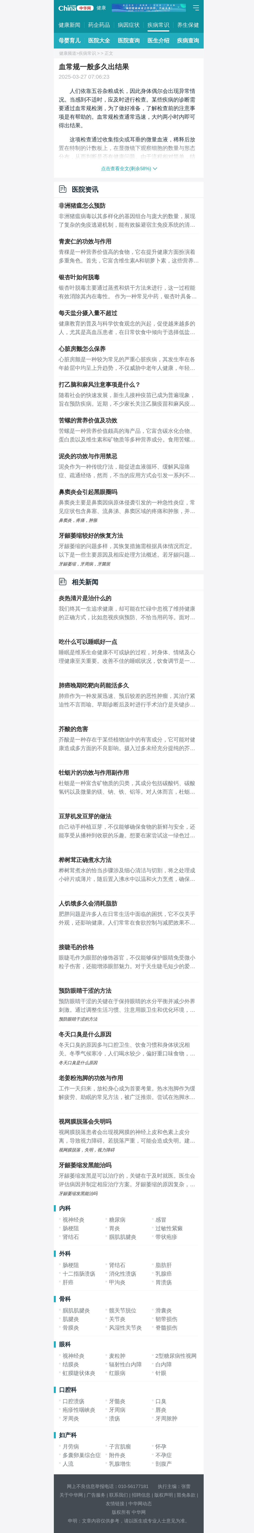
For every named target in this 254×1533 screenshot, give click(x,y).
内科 (65, 1208)
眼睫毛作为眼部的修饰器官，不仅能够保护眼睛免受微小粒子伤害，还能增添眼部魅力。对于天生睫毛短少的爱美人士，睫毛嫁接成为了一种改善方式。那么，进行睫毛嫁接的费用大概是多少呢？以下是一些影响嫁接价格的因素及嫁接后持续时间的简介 (127, 963)
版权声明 (163, 1495)
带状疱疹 (166, 1237)
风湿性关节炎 (125, 1328)
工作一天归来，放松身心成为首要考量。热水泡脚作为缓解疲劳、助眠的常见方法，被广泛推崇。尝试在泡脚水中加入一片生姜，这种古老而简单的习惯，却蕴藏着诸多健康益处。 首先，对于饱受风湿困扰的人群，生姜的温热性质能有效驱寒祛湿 (128, 1094)
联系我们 (118, 1495)
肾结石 (71, 1237)
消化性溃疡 (122, 1274)
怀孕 (160, 1447)
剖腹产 (163, 1464)
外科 (65, 1253)
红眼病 (117, 1373)
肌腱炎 (71, 1319)
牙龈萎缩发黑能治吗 (85, 1165)
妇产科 (68, 1435)
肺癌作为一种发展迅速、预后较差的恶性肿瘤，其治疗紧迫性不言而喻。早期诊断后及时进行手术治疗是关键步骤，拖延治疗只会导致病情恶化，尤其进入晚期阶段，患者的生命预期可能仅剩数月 (127, 701)
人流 (68, 1464)
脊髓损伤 (166, 1328)
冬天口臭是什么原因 (85, 1034)
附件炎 (117, 1455)
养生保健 (188, 25)
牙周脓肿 (166, 1418)
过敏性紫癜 (169, 1228)
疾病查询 (188, 41)
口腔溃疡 (73, 1401)
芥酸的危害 (73, 729)
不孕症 (163, 1455)
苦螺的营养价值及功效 (88, 420)
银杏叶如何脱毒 (79, 277)
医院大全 (99, 41)
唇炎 (160, 1410)
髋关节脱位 (122, 1310)
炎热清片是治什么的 (85, 598)
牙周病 (117, 1410)
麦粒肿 (117, 1356)
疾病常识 (158, 25)
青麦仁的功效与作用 (85, 241)
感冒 (160, 1220)
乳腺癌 (163, 1274)
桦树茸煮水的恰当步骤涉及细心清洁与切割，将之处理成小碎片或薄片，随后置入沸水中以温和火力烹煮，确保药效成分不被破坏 (127, 875)
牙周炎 (71, 1418)
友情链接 (115, 1503)
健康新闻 (69, 25)
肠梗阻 (71, 1228)
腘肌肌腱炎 (122, 1237)
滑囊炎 (163, 1310)
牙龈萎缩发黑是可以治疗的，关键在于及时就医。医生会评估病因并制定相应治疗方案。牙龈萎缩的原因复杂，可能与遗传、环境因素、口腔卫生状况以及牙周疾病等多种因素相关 (127, 1181)
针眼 (160, 1373)
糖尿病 (117, 1220)
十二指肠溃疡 (79, 1274)
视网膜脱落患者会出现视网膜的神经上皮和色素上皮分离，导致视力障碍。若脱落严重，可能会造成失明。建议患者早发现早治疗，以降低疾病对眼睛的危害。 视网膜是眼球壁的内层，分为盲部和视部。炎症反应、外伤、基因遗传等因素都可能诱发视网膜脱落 (128, 1137)
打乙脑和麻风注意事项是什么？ (100, 384)
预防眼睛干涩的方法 (85, 991)
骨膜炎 (71, 1328)
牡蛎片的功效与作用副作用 (94, 772)
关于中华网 (71, 1495)
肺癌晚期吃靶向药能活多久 (94, 685)
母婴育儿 (69, 41)
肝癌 (68, 1282)
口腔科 (68, 1390)
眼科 (65, 1344)
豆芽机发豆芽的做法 (85, 816)
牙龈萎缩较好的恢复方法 (91, 535)
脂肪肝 (163, 1265)
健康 (101, 7)
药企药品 (99, 25)
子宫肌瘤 (120, 1447)
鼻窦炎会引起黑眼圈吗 (88, 492)
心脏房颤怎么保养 (82, 349)
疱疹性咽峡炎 (79, 1410)
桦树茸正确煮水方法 (85, 860)
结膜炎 (71, 1364)
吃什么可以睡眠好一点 (88, 642)
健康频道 (67, 53)
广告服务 (96, 1495)
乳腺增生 (120, 1464)
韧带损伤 (166, 1319)
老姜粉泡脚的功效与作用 (91, 1078)
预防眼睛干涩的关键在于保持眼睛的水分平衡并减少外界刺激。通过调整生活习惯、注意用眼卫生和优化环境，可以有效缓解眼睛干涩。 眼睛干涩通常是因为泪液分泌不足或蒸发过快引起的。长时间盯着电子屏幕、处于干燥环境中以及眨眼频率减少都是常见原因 (128, 1006)
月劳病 (71, 1447)
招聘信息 (141, 1495)
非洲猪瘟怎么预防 (82, 205)
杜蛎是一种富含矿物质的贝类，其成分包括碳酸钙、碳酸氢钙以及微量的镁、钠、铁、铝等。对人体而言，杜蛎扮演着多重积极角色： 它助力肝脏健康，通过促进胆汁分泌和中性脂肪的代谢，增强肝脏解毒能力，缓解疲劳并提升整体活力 (128, 788)
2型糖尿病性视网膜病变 (184, 1356)
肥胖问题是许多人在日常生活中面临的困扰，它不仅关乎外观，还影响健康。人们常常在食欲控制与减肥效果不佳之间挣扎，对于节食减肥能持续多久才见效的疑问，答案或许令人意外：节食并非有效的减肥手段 (127, 919)
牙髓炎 (117, 1401)
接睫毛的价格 (76, 947)
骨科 (65, 1299)
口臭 (160, 1401)
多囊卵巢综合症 (82, 1455)
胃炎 (114, 1228)
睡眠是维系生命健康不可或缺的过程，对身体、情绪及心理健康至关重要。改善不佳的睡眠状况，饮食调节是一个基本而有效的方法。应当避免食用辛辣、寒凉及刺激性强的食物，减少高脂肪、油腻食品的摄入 (127, 657)
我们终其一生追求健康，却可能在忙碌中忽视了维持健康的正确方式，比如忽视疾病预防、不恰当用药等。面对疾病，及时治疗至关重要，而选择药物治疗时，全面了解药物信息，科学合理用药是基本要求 (127, 614)
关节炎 (117, 1319)
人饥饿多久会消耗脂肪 (88, 903)
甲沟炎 (117, 1282)
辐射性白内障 (125, 1364)
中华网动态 (140, 1503)
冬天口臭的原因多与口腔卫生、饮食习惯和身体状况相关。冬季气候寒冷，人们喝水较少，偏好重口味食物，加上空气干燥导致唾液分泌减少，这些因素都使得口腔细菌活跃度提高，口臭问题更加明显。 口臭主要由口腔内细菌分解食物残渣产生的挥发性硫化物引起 (128, 1050)
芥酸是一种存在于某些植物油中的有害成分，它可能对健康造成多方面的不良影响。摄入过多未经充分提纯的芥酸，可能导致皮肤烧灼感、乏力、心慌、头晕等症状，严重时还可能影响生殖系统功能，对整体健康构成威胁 (127, 745)
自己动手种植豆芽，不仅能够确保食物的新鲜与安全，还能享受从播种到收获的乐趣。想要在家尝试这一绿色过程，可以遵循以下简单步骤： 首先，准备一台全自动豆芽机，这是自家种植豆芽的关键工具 (128, 832)
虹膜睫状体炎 (79, 1373)
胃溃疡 (163, 1282)
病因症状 (129, 25)
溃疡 (114, 1418)
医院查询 (129, 41)
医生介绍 (158, 41)
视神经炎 (73, 1220)
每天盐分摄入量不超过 (88, 313)
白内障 (163, 1364)
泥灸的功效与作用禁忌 (88, 456)
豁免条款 (186, 1495)
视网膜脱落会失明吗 (85, 1121)
